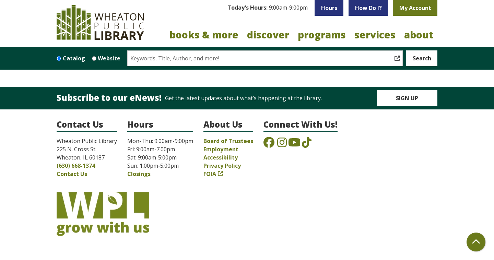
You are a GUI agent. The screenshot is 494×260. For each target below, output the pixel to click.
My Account (415, 8)
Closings (139, 174)
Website (109, 58)
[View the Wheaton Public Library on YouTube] (294, 144)
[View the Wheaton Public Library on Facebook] (268, 144)
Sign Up (407, 98)
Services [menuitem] (375, 34)
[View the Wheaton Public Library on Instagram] (282, 144)
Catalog (74, 58)
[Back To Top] (476, 242)
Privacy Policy (222, 165)
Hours (329, 8)
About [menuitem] (418, 34)
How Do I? (368, 8)
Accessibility (220, 157)
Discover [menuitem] (268, 34)
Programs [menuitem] (322, 34)
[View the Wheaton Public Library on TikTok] (306, 144)
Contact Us (72, 174)
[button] (267, 8)
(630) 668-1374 (76, 165)
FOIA (209, 174)
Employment (220, 149)
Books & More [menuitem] (203, 34)
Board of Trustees (228, 141)
